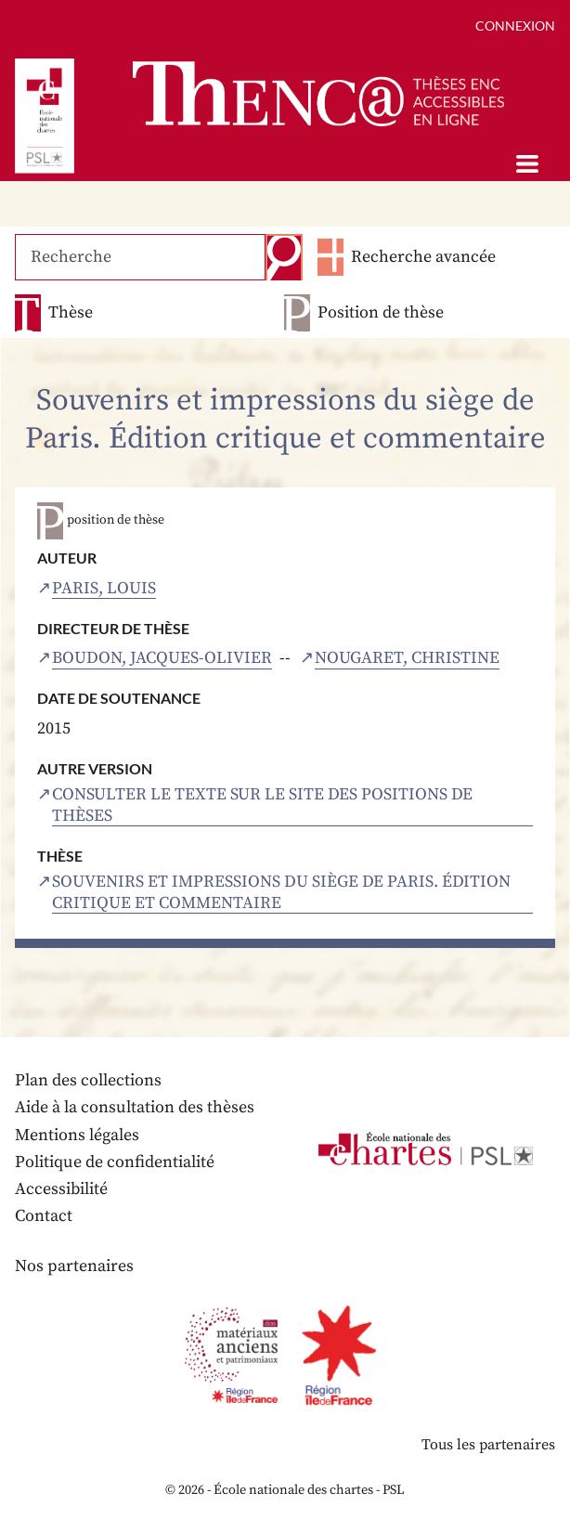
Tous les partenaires (488, 1444)
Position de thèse (380, 313)
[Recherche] (140, 257)
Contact (43, 1216)
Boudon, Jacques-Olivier (162, 658)
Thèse (70, 313)
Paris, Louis (104, 588)
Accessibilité (61, 1189)
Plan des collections (88, 1080)
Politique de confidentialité (114, 1162)
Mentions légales (77, 1135)
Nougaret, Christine (407, 658)
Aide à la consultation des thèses (134, 1107)
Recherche (284, 257)
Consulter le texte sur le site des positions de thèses (262, 805)
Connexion (515, 25)
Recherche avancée (423, 256)
